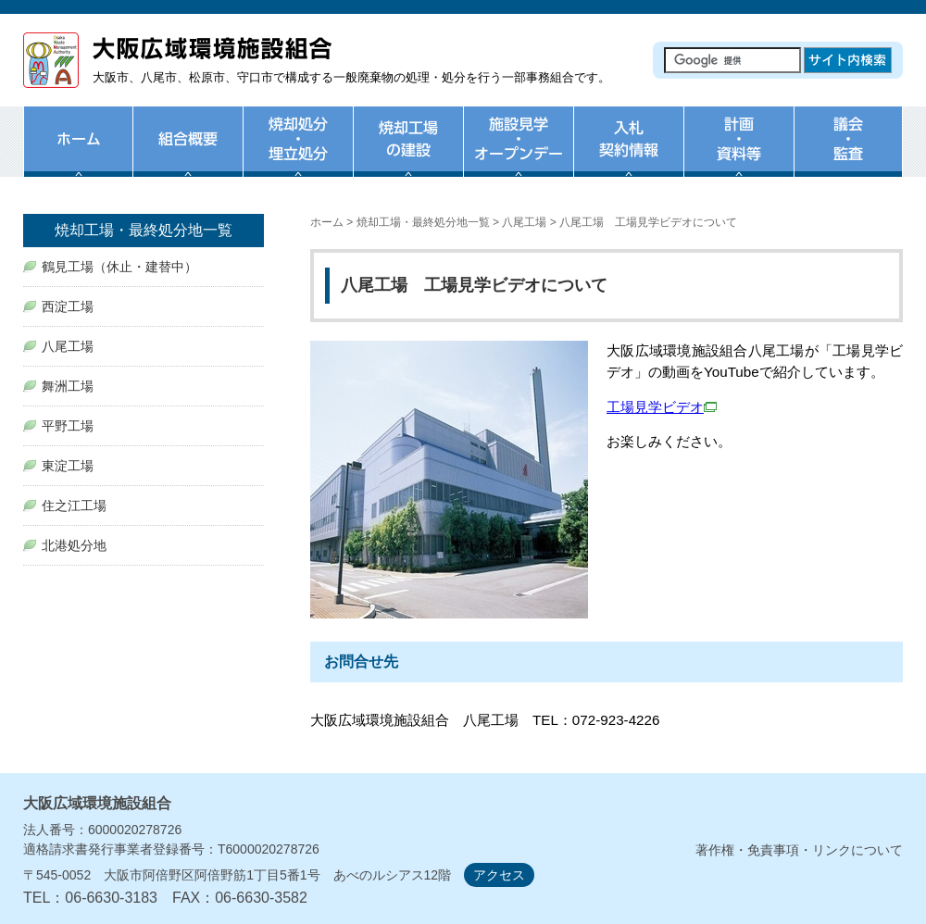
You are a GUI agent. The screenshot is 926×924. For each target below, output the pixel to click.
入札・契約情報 (628, 152)
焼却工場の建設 (408, 152)
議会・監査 (848, 152)
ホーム (77, 152)
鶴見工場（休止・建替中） (119, 266)
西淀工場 (68, 306)
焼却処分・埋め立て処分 (298, 152)
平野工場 (68, 425)
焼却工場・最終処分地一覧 (423, 222)
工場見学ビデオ (662, 407)
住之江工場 (74, 505)
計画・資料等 (738, 152)
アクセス (499, 875)
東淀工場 (68, 465)
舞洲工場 (68, 386)
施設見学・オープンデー (518, 152)
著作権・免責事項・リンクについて (799, 850)
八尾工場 (524, 222)
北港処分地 (74, 545)
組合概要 (187, 152)
